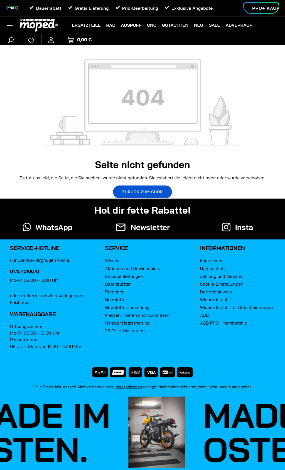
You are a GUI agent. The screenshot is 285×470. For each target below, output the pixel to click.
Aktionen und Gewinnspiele (132, 268)
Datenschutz (213, 268)
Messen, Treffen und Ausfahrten (137, 315)
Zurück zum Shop (142, 191)
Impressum (211, 260)
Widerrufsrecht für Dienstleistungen (236, 307)
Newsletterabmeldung (127, 307)
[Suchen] (10, 39)
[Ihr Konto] (51, 39)
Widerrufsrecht (215, 299)
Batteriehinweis (216, 292)
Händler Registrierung (127, 323)
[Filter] (9, 25)
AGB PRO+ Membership (223, 323)
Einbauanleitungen (124, 276)
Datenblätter (118, 284)
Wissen (112, 260)
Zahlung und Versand (221, 276)
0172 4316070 (24, 271)
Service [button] (117, 247)
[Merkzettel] (31, 39)
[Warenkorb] (80, 39)
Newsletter (116, 299)
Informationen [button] (222, 247)
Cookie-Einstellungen (222, 284)
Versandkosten (129, 386)
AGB (204, 315)
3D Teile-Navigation (125, 330)
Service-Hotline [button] (34, 247)
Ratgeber (114, 292)
